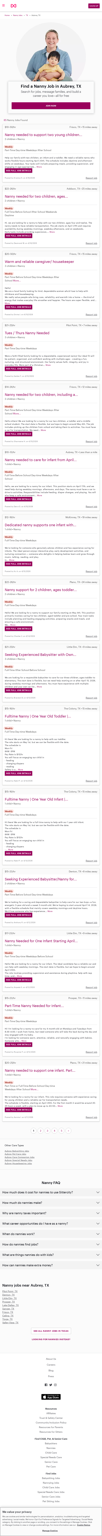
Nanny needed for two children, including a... (41, 394)
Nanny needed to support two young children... (43, 135)
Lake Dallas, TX (10, 1305)
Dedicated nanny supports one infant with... (40, 525)
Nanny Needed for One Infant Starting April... (41, 941)
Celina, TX (8, 1315)
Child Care (51, 1452)
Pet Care (51, 1466)
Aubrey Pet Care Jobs (15, 1154)
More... (17, 280)
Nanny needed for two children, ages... (36, 196)
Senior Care (51, 1461)
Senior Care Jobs (51, 1496)
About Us (51, 1358)
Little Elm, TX (9, 1298)
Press (51, 1376)
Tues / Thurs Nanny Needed (27, 333)
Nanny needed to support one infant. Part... (40, 1070)
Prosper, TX (8, 1301)
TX (27, 15)
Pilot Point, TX (10, 1291)
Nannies (51, 1448)
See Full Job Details (18, 170)
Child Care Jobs (51, 1487)
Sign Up (94, 6)
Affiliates (51, 1413)
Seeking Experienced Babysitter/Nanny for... (41, 879)
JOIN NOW (51, 105)
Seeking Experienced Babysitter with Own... (40, 654)
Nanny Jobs (17, 15)
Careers (51, 1364)
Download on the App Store (51, 1397)
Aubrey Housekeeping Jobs (18, 1163)
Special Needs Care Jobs (51, 1492)
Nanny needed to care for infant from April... (41, 460)
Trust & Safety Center (51, 1417)
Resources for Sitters (51, 1431)
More (39, 167)
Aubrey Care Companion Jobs (19, 1157)
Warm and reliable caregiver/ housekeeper (39, 261)
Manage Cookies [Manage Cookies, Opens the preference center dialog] (50, 1530)
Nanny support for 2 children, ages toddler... (41, 590)
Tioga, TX (7, 1319)
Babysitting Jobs (51, 1478)
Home (7, 15)
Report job (91, 178)
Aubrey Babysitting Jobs (17, 1151)
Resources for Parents (51, 1427)
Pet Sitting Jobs (51, 1501)
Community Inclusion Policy (51, 1422)
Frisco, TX (7, 1312)
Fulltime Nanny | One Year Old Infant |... (36, 799)
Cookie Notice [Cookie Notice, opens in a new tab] (83, 1525)
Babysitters (51, 1443)
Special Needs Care (51, 1457)
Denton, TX (8, 1294)
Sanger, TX (8, 1308)
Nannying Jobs (51, 1482)
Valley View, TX (10, 1322)
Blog (51, 1370)
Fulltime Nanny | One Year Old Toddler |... (38, 716)
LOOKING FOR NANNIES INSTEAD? (51, 1339)
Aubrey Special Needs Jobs (18, 1160)
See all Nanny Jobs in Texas (51, 1331)
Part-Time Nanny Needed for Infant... (34, 1006)
